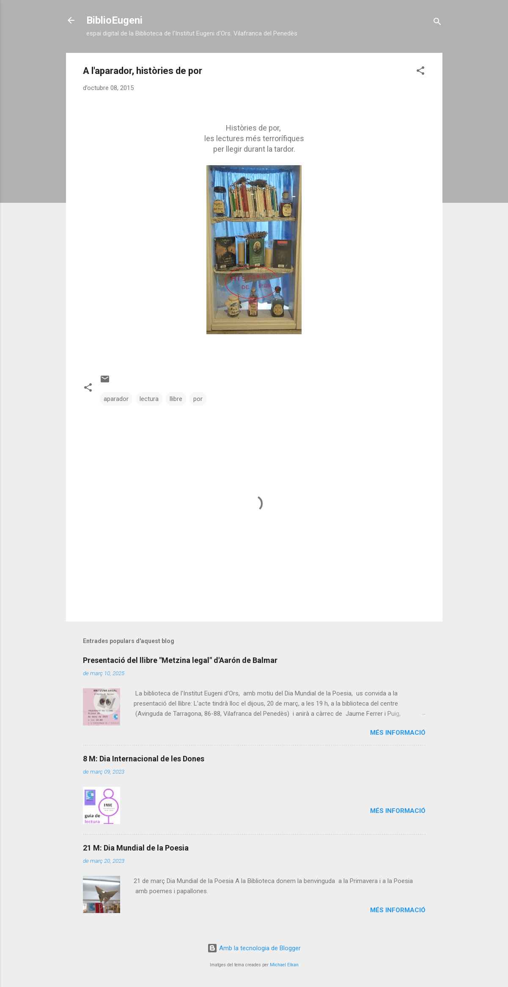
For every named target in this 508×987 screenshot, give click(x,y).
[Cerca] (437, 23)
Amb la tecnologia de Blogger (254, 948)
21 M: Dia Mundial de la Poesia (136, 847)
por (198, 399)
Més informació (398, 732)
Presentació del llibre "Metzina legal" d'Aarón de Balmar (180, 660)
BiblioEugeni (114, 20)
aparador (116, 399)
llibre (176, 399)
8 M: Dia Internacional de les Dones (143, 758)
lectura (149, 399)
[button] (420, 72)
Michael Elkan (284, 965)
